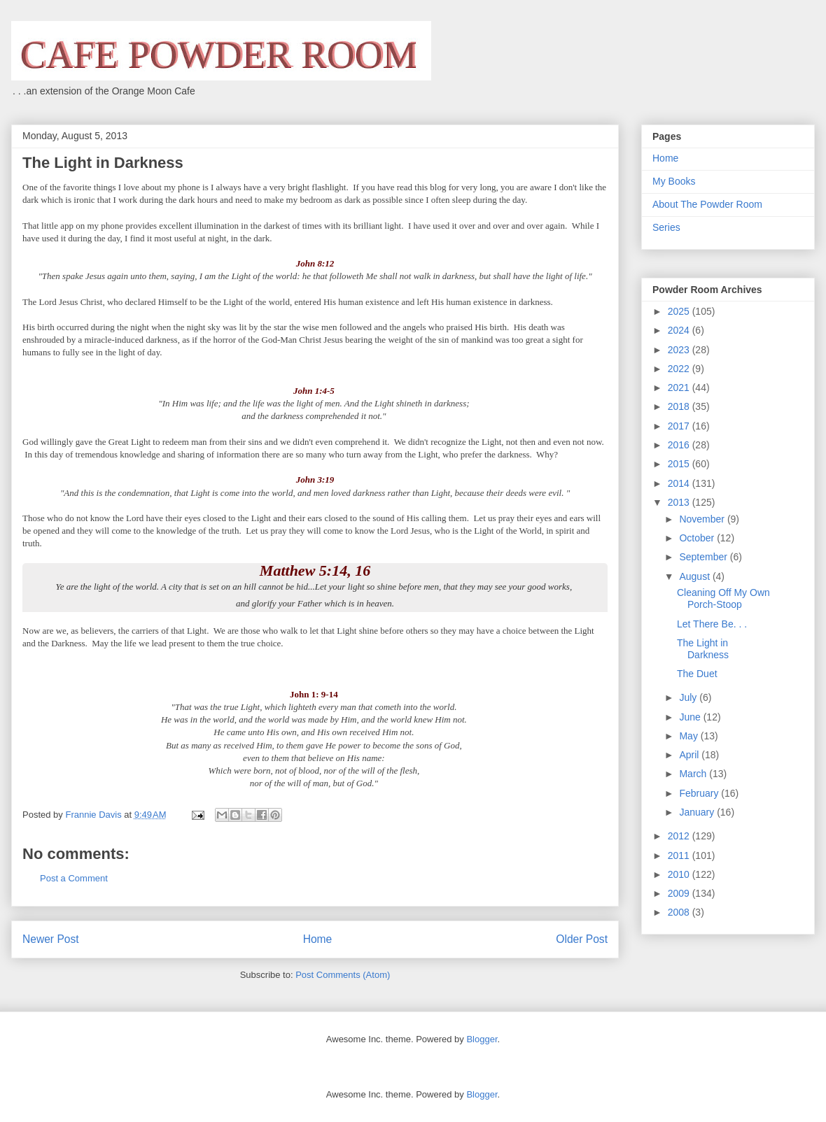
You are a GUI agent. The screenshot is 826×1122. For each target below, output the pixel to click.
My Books (673, 181)
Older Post (582, 939)
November (703, 519)
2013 (680, 502)
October (698, 538)
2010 (680, 874)
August (695, 576)
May (689, 735)
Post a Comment (74, 878)
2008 (680, 912)
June (691, 717)
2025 (680, 311)
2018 (680, 406)
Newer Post (50, 939)
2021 (680, 387)
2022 (680, 368)
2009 (680, 893)
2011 (680, 855)
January (698, 812)
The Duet (697, 673)
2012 (680, 836)
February (700, 793)
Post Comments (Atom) (342, 975)
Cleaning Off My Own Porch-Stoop (723, 598)
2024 (680, 330)
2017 (680, 426)
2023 (680, 349)
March (694, 773)
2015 (680, 463)
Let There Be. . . (712, 624)
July (689, 697)
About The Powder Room (707, 204)
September (704, 556)
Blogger (481, 1039)
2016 (680, 444)
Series (666, 227)
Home (317, 939)
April (690, 754)
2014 (680, 483)
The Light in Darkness (703, 648)
